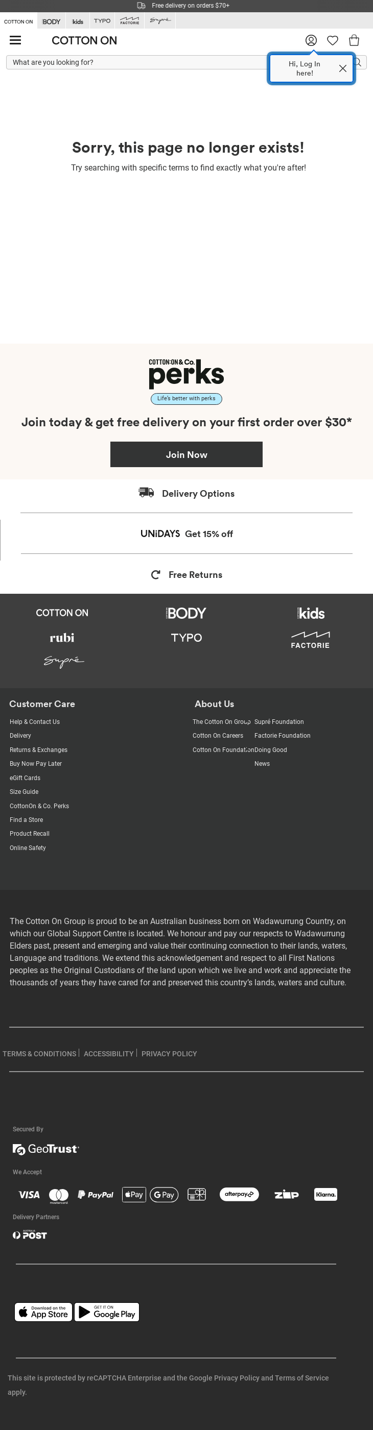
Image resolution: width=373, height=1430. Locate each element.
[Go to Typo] (102, 20)
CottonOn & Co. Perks (39, 806)
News (262, 763)
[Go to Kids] (77, 20)
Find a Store (26, 819)
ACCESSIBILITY (109, 1054)
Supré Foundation (279, 721)
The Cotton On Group (222, 721)
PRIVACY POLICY (169, 1054)
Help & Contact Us (35, 721)
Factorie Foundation (282, 735)
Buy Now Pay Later (36, 763)
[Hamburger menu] (15, 40)
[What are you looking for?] (186, 63)
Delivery (20, 735)
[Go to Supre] (160, 20)
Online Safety (28, 848)
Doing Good (270, 750)
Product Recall (30, 833)
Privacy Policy (237, 1378)
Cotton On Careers (218, 735)
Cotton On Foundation (223, 750)
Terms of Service (302, 1378)
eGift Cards (25, 778)
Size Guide (24, 791)
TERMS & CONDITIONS (39, 1054)
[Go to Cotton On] (18, 20)
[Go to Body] (51, 20)
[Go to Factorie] (129, 20)
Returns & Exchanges (38, 750)
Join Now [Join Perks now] (186, 454)
